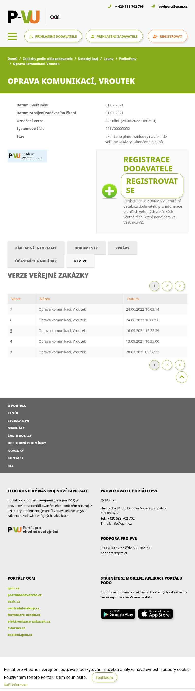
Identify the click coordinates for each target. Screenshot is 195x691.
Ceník (13, 413)
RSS (11, 465)
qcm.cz (13, 588)
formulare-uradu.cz (24, 614)
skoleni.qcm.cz (20, 634)
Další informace (16, 684)
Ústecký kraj (88, 58)
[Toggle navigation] (12, 36)
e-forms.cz (16, 628)
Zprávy (123, 248)
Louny (108, 58)
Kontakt (16, 458)
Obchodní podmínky (27, 443)
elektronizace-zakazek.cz (29, 621)
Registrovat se (152, 185)
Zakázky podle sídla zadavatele (48, 58)
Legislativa (18, 420)
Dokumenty (86, 248)
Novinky (16, 450)
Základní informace (36, 248)
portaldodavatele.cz (25, 595)
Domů (12, 58)
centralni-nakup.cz (23, 608)
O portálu (17, 405)
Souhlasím (104, 677)
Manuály (16, 428)
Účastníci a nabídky (36, 260)
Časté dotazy (20, 435)
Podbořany (128, 58)
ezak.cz (14, 601)
